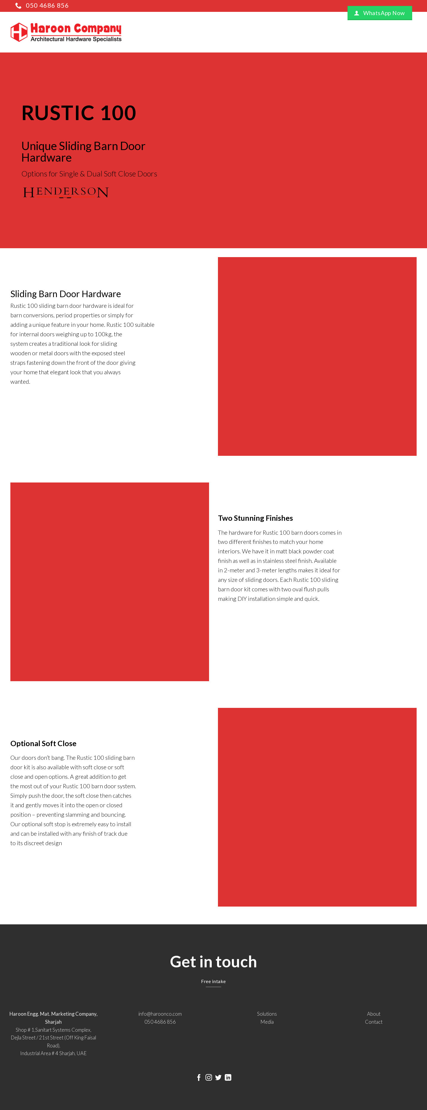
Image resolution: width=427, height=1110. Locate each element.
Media (267, 1022)
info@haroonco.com (160, 1014)
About (373, 1014)
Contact (374, 1022)
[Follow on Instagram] (208, 1078)
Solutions (267, 1014)
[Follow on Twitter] (218, 1078)
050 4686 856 (160, 1022)
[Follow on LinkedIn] (228, 1078)
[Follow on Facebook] (199, 1078)
